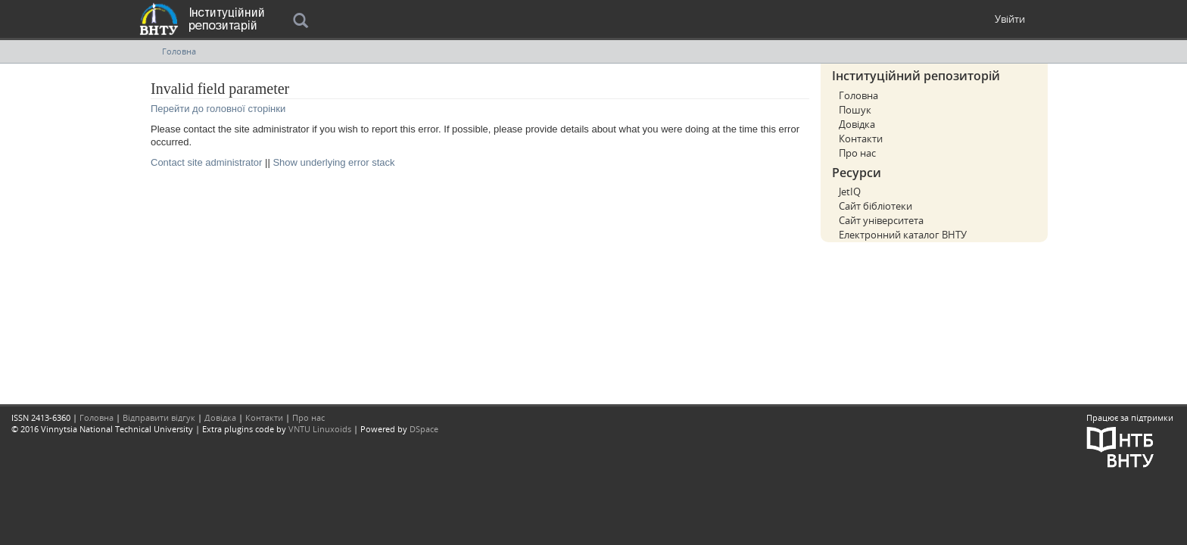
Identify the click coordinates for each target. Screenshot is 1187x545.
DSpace (424, 428)
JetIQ (850, 191)
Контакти (861, 138)
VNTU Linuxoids (319, 428)
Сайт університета (881, 220)
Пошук (855, 110)
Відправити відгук (159, 417)
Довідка (857, 124)
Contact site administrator (206, 162)
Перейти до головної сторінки (218, 108)
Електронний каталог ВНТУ (903, 234)
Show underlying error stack (333, 162)
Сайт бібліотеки (875, 206)
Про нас (857, 153)
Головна (179, 51)
